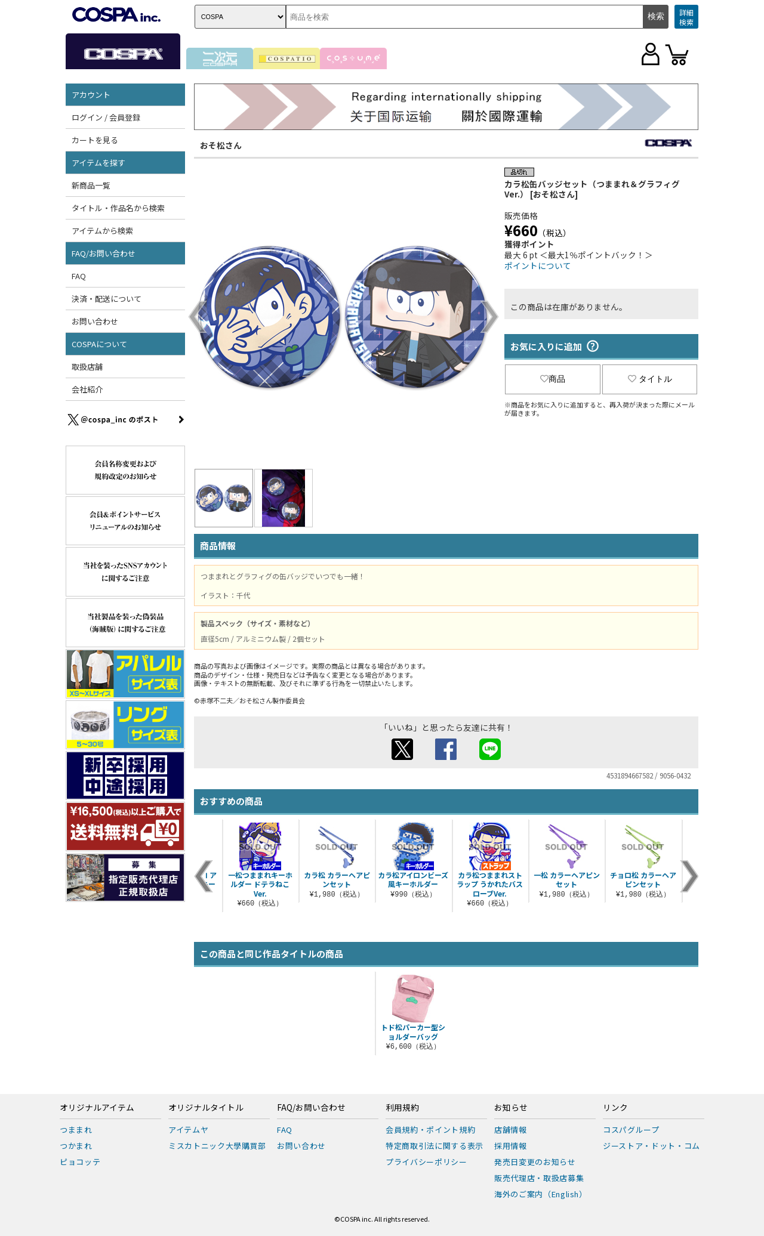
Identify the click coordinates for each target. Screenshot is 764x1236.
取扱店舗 (87, 366)
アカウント (91, 94)
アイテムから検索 (102, 230)
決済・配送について (106, 298)
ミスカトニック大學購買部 (217, 1145)
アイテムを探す (98, 162)
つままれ (76, 1129)
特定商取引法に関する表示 (434, 1145)
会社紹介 (87, 389)
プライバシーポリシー (426, 1161)
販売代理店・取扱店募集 (539, 1178)
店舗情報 (510, 1129)
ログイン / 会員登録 (106, 117)
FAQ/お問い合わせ (103, 253)
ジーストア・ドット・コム (651, 1145)
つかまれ (76, 1145)
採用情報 (510, 1145)
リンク (615, 1107)
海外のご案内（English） (540, 1194)
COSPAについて (99, 344)
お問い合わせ (95, 321)
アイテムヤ (188, 1129)
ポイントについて (537, 265)
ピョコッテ (80, 1161)
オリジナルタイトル (206, 1107)
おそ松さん (221, 145)
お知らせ (511, 1107)
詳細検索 (686, 17)
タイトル (650, 379)
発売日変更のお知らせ (535, 1161)
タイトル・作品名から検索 (118, 208)
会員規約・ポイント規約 (430, 1129)
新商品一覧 (91, 185)
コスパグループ (631, 1129)
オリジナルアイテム (97, 1107)
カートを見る (95, 140)
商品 (552, 379)
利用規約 (402, 1107)
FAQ (79, 276)
